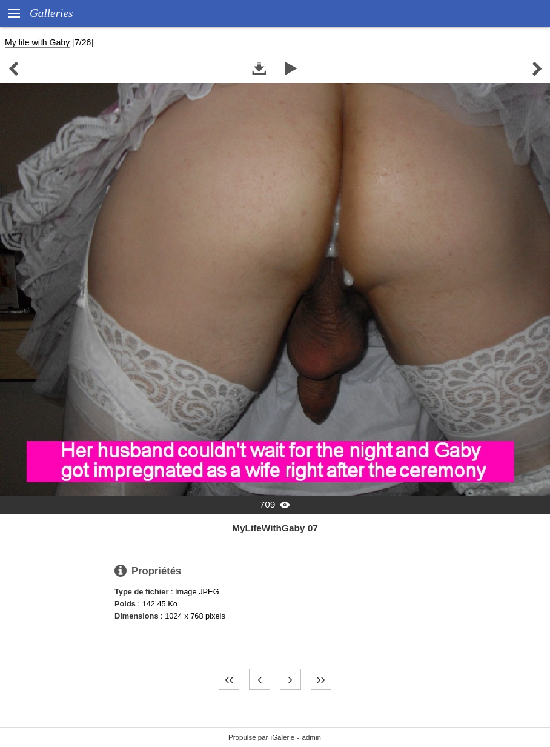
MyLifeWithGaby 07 (275, 528)
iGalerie (283, 737)
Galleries (51, 13)
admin (311, 737)
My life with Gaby (37, 42)
